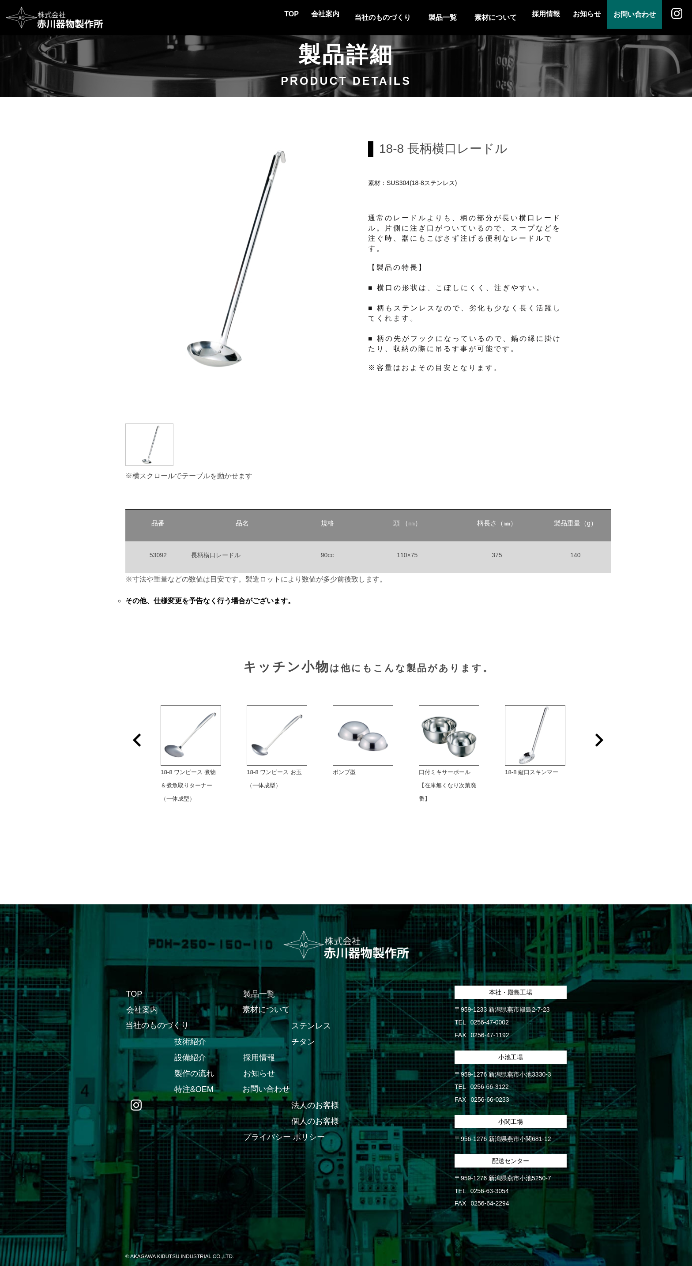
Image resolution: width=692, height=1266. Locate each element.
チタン (303, 1031)
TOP (263, 17)
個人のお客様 (314, 1110)
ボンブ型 (344, 773)
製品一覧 (258, 983)
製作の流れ (194, 1062)
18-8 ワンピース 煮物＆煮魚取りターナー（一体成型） (188, 786)
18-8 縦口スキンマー (531, 773)
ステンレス (311, 1015)
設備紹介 (190, 1047)
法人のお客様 (314, 1094)
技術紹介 (190, 1031)
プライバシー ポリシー (283, 1126)
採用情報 (528, 17)
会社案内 (302, 17)
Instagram (674, 17)
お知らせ (574, 17)
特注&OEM (193, 1078)
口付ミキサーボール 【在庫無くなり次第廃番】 (462, 786)
